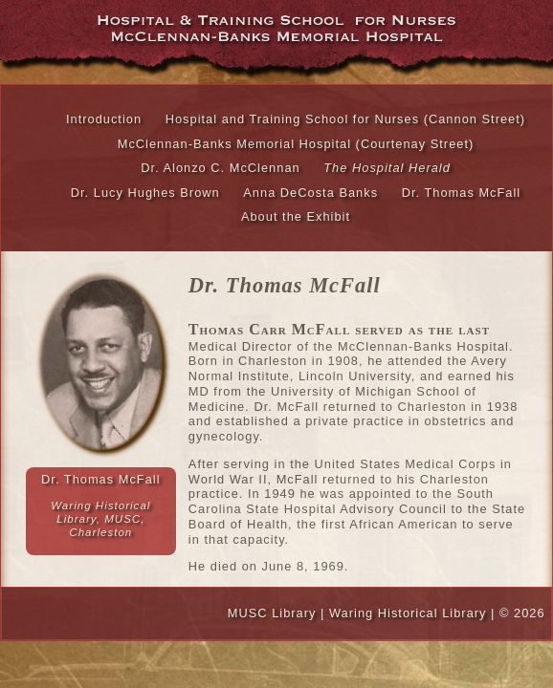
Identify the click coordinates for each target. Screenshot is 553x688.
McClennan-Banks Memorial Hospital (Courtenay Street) (296, 144)
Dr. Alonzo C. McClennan (220, 168)
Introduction (104, 119)
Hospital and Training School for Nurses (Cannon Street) (345, 119)
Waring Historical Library (408, 613)
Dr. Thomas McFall (461, 192)
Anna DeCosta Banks (310, 192)
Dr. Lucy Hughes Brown (145, 192)
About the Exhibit (295, 216)
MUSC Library (272, 613)
